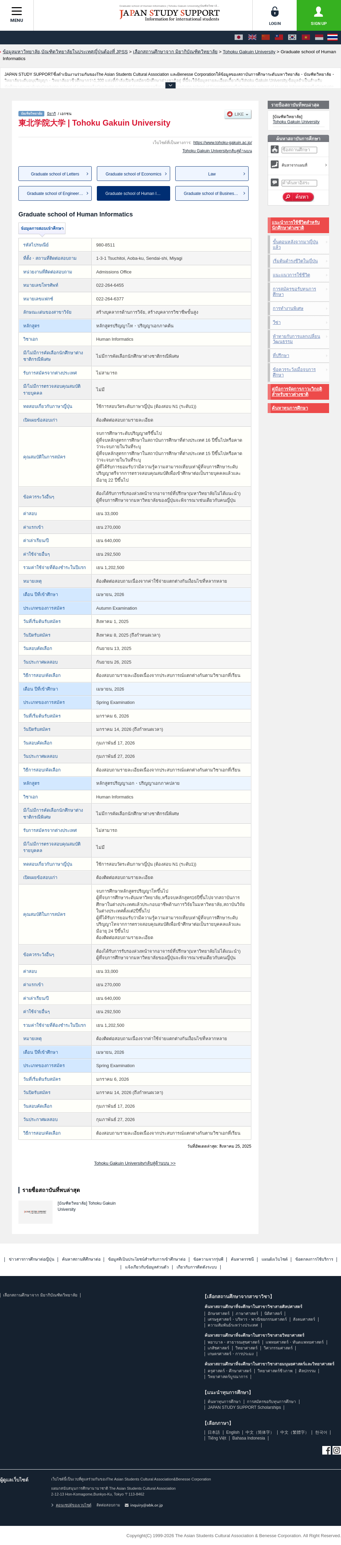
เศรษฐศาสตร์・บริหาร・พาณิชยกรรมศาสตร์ (247, 1319)
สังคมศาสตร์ (304, 1319)
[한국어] (292, 37)
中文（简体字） (260, 1432)
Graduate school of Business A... (213, 193)
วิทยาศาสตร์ (246, 1348)
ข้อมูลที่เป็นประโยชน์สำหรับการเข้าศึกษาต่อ (147, 1259)
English (232, 1432)
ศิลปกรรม (307, 1371)
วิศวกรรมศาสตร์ (278, 1348)
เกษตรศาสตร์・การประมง (231, 1353)
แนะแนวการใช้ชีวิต (291, 275)
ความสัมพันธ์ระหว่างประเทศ (233, 1325)
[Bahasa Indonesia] (319, 37)
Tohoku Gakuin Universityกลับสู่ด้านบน (217, 150)
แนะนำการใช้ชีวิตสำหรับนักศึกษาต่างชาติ (296, 225)
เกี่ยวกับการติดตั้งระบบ (197, 1267)
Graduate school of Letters (55, 174)
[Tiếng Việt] (306, 37)
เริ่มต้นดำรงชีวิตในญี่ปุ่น (295, 261)
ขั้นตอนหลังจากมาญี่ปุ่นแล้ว (295, 244)
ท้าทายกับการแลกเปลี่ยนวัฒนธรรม (296, 339)
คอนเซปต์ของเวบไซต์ (71, 1505)
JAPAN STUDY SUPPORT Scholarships (244, 1407)
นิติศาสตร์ (273, 1313)
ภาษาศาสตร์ (247, 1313)
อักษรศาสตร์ (218, 1313)
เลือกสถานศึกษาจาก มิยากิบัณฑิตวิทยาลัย (40, 1295)
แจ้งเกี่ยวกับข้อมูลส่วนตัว (147, 1267)
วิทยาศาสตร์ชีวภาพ (275, 1371)
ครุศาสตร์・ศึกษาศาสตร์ (229, 1371)
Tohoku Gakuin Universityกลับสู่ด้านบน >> (135, 1163)
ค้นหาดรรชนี (242, 1259)
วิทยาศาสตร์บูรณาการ (228, 1376)
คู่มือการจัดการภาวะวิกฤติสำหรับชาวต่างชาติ (297, 391)
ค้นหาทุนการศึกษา (290, 408)
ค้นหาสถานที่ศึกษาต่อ (81, 1259)
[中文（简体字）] (266, 37)
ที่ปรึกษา (281, 355)
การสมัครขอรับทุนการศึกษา (294, 291)
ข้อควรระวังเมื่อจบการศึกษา (294, 372)
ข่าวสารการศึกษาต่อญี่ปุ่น (31, 1259)
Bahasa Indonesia (248, 1438)
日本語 (214, 1432)
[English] (252, 37)
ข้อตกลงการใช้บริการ (314, 1259)
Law (212, 174)
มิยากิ (51, 114)
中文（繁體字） (294, 1432)
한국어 (321, 1432)
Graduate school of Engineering (56, 193)
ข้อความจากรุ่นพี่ (208, 1259)
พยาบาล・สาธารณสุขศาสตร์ (234, 1342)
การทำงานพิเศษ (288, 308)
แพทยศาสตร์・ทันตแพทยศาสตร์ (295, 1342)
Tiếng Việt (217, 1438)
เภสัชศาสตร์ (218, 1348)
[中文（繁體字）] (279, 37)
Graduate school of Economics (133, 174)
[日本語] (239, 37)
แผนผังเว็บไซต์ (275, 1259)
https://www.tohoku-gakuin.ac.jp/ (222, 142)
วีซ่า (277, 322)
